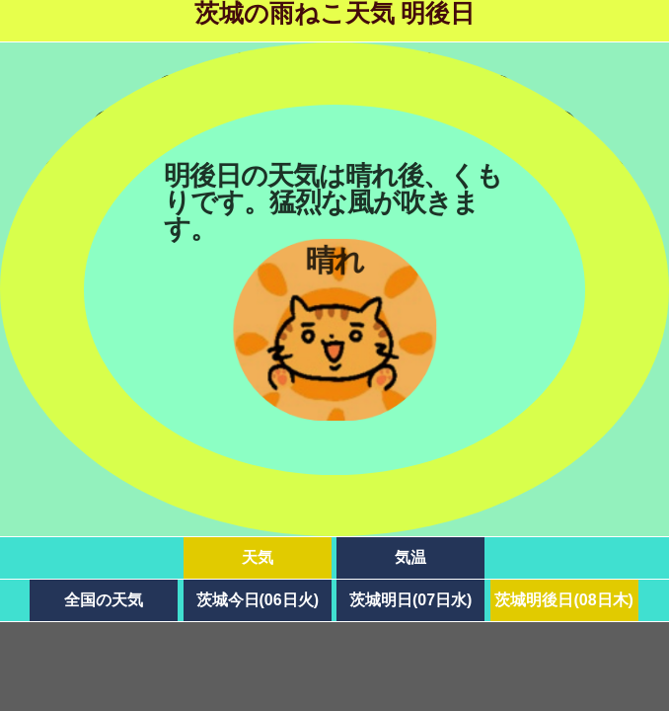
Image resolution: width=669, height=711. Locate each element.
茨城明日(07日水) (410, 600)
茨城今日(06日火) (257, 600)
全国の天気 (103, 600)
